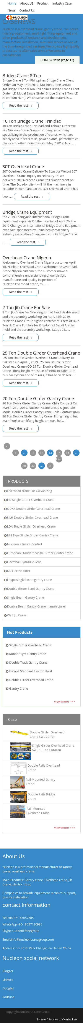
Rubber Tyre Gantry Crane (27, 654)
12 (41, 453)
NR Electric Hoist (18, 571)
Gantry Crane (18, 688)
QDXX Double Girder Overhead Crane (33, 509)
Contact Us (27, 10)
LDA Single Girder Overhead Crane (31, 526)
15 (67, 453)
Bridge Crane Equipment (27, 212)
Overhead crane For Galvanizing (29, 491)
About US (26, 3)
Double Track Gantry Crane (28, 662)
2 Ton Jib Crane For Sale (26, 307)
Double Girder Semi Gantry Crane (30, 588)
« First (7, 447)
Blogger (8, 971)
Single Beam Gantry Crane (25, 597)
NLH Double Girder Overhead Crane (32, 517)
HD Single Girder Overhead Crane (30, 500)
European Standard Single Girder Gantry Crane (40, 553)
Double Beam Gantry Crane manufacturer (36, 606)
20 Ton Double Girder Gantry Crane (38, 398)
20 (24, 466)
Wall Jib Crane (17, 615)
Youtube (9, 997)
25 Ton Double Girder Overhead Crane (41, 353)
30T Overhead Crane (23, 166)
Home (12, 3)
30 (32, 466)
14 (58, 453)
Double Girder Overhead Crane (31, 680)
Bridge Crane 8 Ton (22, 75)
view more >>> (64, 701)
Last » (59, 460)
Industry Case (62, 3)
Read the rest (20, 105)
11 (32, 453)
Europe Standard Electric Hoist (30, 671)
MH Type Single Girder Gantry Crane (32, 535)
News (12, 10)
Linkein (8, 979)
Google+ (8, 988)
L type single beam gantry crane (29, 580)
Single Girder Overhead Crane (30, 645)
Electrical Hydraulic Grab (24, 562)
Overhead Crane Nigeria (27, 258)
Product (42, 3)
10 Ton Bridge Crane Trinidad (32, 121)
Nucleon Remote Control (24, 544)
